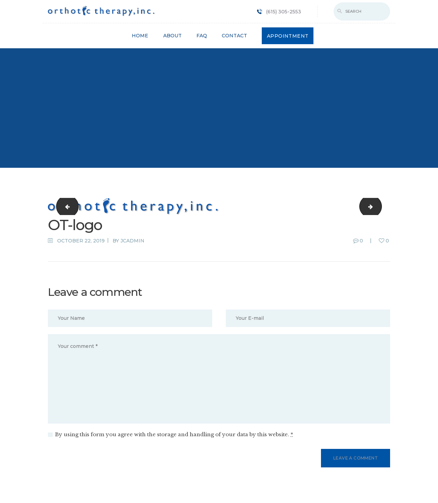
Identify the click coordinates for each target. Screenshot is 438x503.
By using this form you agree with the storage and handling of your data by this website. (174, 434)
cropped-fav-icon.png (65, 206)
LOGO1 (379, 206)
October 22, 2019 (81, 241)
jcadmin (132, 241)
